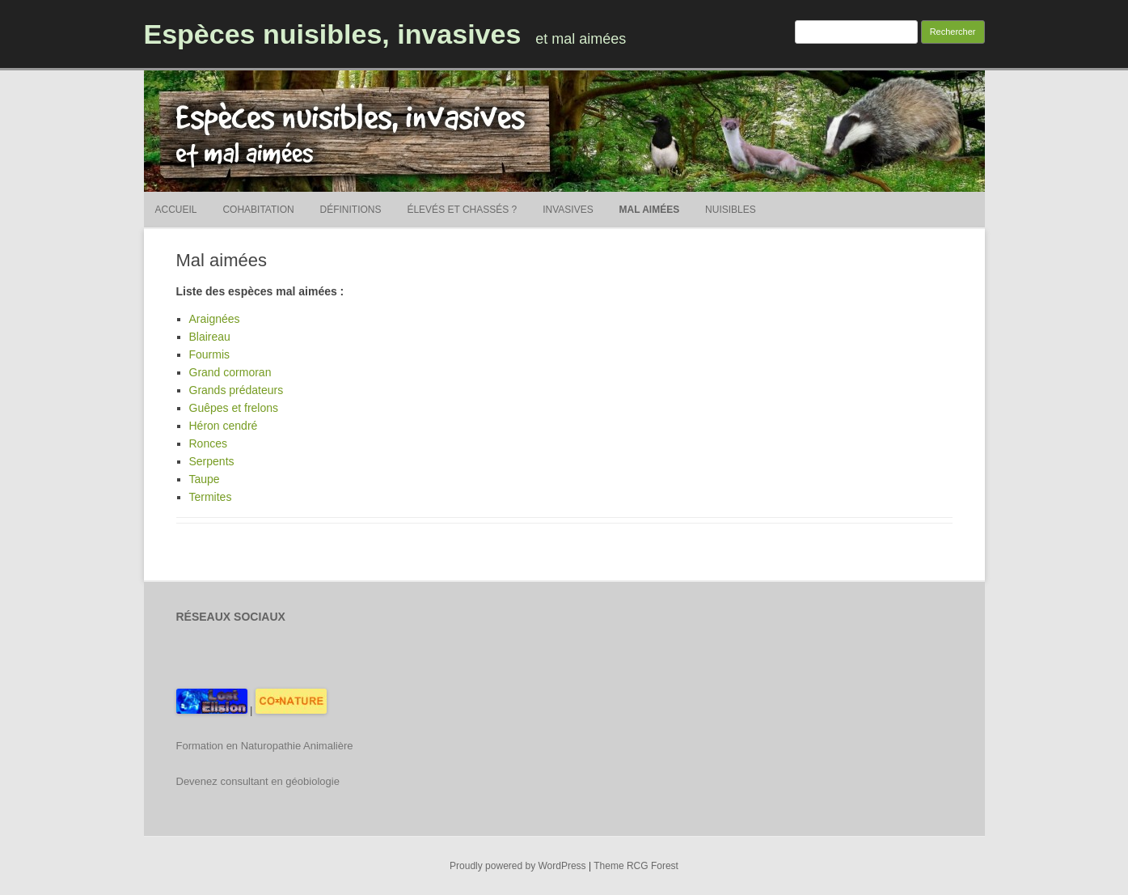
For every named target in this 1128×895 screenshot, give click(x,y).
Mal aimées (649, 209)
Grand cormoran (230, 372)
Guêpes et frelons (234, 407)
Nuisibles (730, 209)
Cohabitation (258, 209)
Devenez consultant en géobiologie (258, 781)
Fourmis (209, 354)
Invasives (568, 209)
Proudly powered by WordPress (518, 866)
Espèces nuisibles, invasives (333, 34)
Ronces (208, 443)
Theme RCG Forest (636, 866)
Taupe (204, 479)
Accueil (176, 209)
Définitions (351, 209)
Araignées (214, 318)
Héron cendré (223, 425)
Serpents (211, 461)
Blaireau (209, 336)
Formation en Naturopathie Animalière (264, 746)
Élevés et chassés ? (462, 209)
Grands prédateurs (236, 390)
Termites (210, 496)
